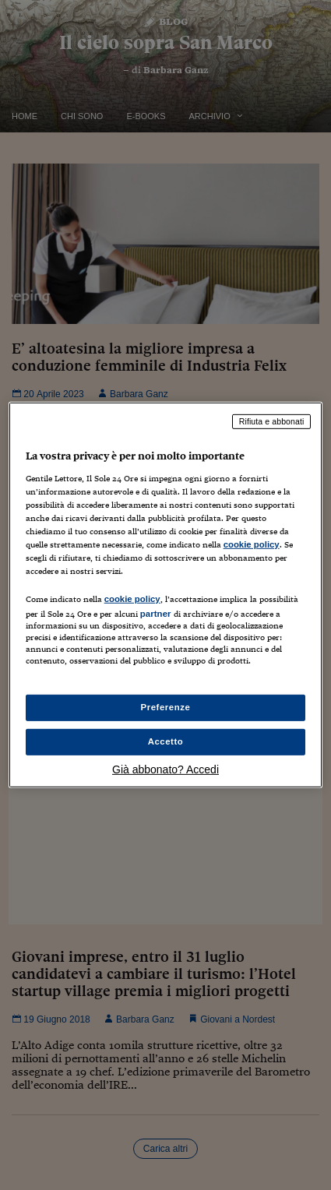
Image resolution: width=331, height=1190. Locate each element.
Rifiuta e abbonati (272, 421)
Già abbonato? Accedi (165, 769)
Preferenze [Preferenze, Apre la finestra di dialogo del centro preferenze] (166, 707)
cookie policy (252, 544)
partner (155, 613)
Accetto (166, 741)
